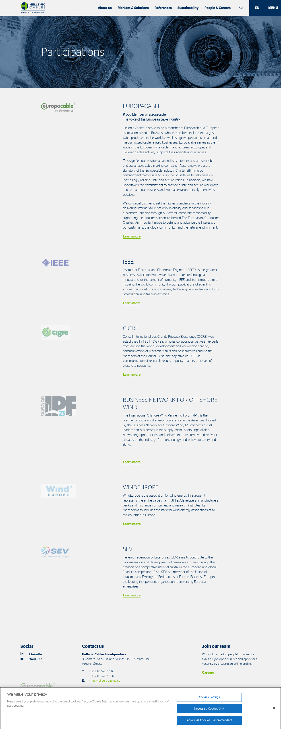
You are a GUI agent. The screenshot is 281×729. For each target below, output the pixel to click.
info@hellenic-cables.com (106, 680)
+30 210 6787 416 (101, 671)
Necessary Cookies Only (209, 710)
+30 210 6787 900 (101, 675)
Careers (208, 672)
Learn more (131, 236)
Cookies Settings (209, 699)
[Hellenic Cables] (33, 7)
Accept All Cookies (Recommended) (209, 722)
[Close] (274, 710)
